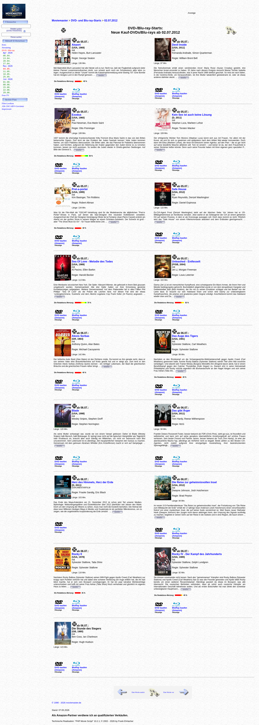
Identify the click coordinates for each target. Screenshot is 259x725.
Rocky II (77, 554)
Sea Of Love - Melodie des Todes (92, 261)
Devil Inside (179, 44)
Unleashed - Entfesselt (186, 261)
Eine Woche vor (168, 692)
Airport (76, 44)
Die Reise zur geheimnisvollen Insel (194, 482)
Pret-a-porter (80, 189)
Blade (75, 410)
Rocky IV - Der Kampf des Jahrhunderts (197, 554)
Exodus (76, 114)
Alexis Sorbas (80, 336)
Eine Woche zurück (138, 692)
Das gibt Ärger (181, 410)
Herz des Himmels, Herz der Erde (92, 482)
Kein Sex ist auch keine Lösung (192, 114)
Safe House (179, 189)
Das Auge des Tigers (185, 336)
